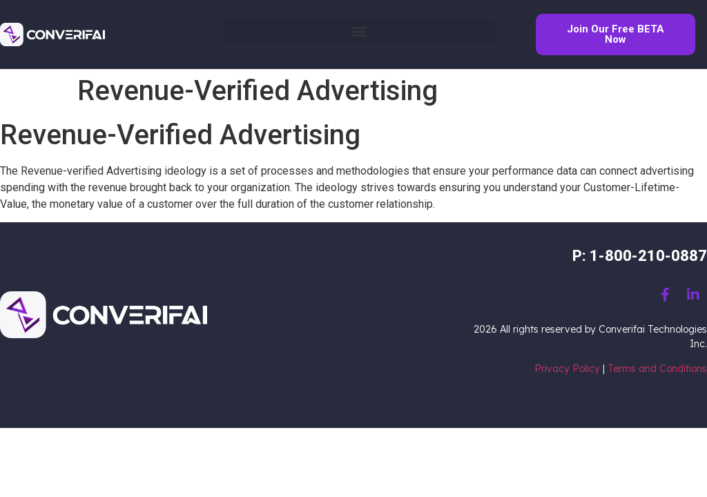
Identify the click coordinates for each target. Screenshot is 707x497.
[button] (359, 31)
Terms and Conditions (657, 368)
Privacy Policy (567, 368)
